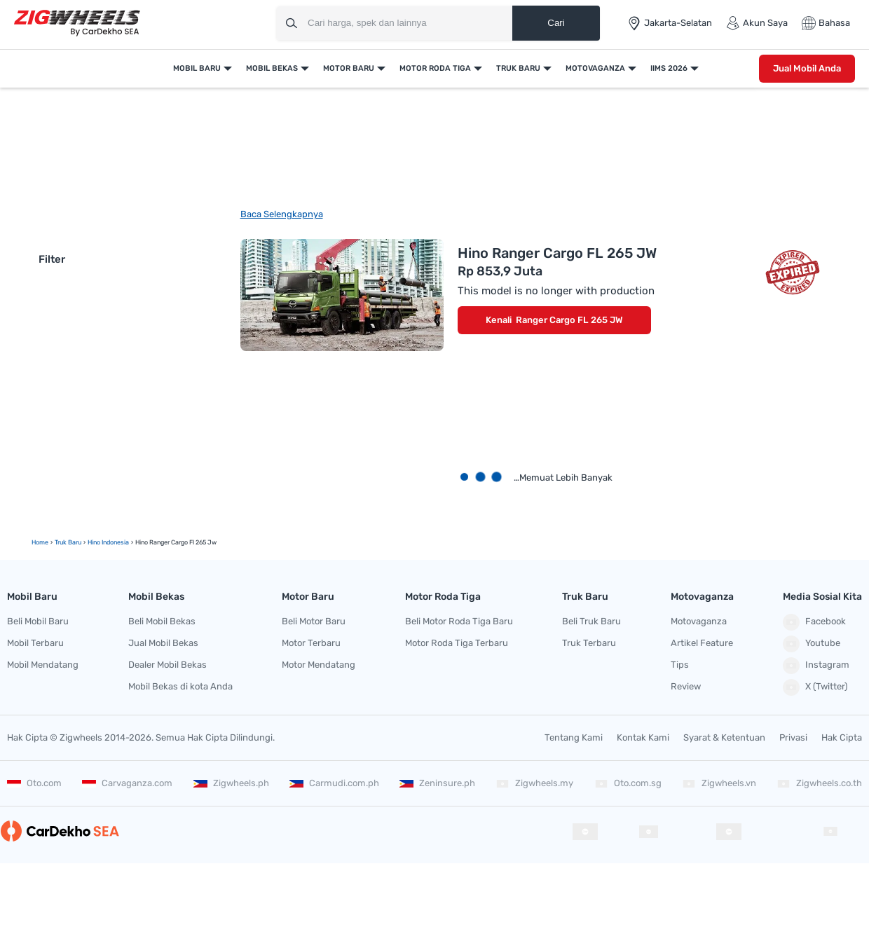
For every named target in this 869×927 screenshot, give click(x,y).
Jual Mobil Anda (807, 68)
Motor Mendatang (318, 664)
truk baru (68, 542)
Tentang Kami (574, 737)
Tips (680, 664)
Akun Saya (757, 23)
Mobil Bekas (272, 68)
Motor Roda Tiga (435, 68)
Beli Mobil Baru (38, 621)
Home (40, 542)
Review (686, 686)
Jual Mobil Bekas (163, 643)
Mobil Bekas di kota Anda (180, 686)
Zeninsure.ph (437, 783)
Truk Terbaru (589, 643)
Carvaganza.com (127, 783)
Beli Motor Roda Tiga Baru (459, 621)
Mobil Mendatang (42, 664)
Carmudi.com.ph (334, 783)
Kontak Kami (643, 737)
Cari (555, 23)
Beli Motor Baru (313, 621)
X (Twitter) (815, 687)
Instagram (816, 665)
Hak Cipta (841, 737)
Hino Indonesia (108, 542)
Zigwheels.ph (231, 783)
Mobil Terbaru (35, 643)
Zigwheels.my (534, 783)
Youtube (811, 644)
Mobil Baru (197, 68)
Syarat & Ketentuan (724, 737)
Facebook (814, 622)
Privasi (793, 737)
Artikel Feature (702, 643)
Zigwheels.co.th (819, 783)
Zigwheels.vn (719, 783)
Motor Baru (348, 68)
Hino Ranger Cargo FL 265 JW (557, 253)
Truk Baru (518, 68)
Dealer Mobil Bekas (167, 664)
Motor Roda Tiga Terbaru (456, 643)
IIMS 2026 (668, 68)
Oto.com (34, 783)
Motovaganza (595, 68)
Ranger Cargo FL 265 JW (569, 320)
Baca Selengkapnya (281, 214)
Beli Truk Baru (591, 621)
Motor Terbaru (311, 643)
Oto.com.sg (628, 783)
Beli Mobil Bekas (162, 621)
